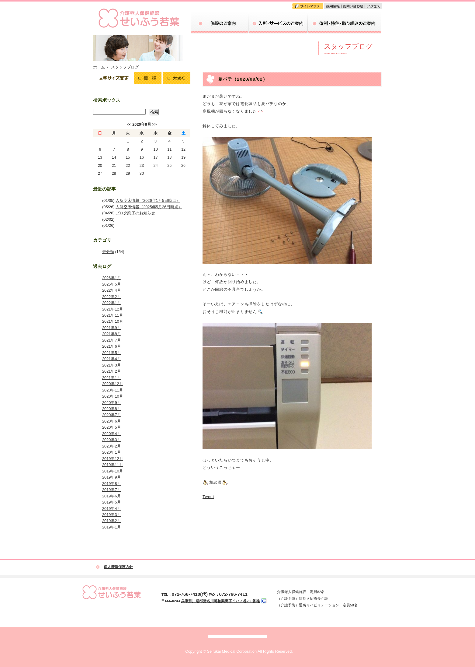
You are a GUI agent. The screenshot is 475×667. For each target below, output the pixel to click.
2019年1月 (111, 527)
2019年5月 (111, 502)
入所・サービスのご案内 (278, 23)
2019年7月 (111, 489)
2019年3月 (111, 514)
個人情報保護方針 (118, 567)
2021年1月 (111, 377)
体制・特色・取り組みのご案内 (344, 23)
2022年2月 (111, 296)
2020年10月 (112, 396)
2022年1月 (111, 302)
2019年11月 (112, 464)
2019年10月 (112, 471)
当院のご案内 (219, 23)
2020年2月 (111, 446)
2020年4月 (111, 433)
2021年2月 (111, 371)
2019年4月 (111, 508)
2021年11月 (112, 315)
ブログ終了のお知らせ (135, 213)
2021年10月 (112, 321)
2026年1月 (111, 278)
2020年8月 (111, 408)
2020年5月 (111, 427)
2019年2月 (111, 520)
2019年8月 (111, 483)
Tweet (208, 496)
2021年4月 (111, 358)
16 (142, 157)
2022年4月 (111, 290)
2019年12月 (112, 458)
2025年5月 (111, 284)
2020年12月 (112, 383)
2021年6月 (111, 346)
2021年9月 (111, 327)
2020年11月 (112, 390)
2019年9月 (111, 477)
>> (154, 124)
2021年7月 (111, 340)
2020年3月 (111, 439)
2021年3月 (111, 365)
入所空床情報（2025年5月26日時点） (149, 207)
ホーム (99, 67)
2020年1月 (111, 452)
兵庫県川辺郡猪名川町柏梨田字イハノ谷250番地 (220, 601)
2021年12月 (112, 309)
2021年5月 (111, 352)
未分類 (108, 251)
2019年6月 (111, 496)
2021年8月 (111, 334)
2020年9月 (141, 124)
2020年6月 (111, 421)
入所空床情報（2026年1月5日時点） (148, 200)
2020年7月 (111, 414)
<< (129, 124)
